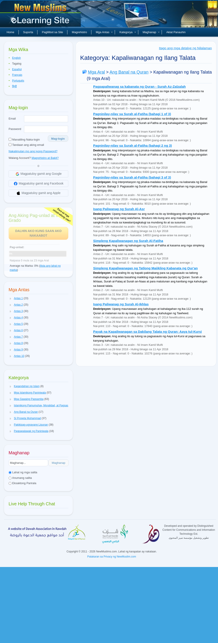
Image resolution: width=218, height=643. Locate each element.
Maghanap (151, 32)
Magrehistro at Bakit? (45, 158)
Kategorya (127, 32)
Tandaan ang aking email (26, 144)
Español (17, 69)
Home (10, 32)
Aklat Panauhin (175, 32)
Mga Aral (96, 72)
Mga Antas (104, 32)
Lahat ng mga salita (23, 472)
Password (15, 129)
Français (17, 74)
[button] (10, 298)
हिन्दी (14, 86)
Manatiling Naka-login (24, 139)
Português (18, 80)
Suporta (28, 32)
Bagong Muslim (41, 15)
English (16, 57)
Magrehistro (79, 32)
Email (12, 118)
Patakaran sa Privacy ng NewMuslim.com (111, 556)
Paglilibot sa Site (52, 32)
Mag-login (58, 138)
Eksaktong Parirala (22, 483)
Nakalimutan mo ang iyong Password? (33, 151)
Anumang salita (20, 477)
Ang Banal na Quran (129, 72)
